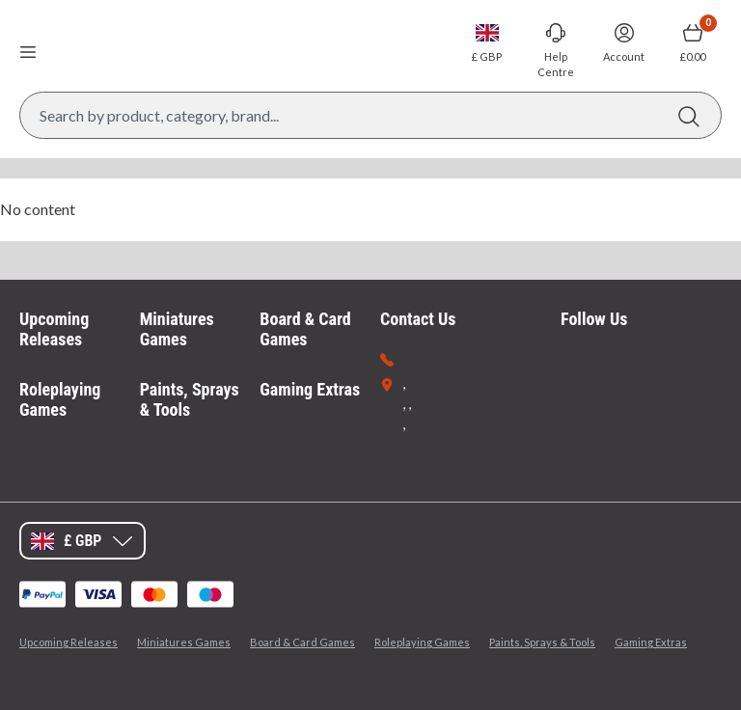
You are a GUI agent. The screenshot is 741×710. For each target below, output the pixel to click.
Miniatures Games (177, 329)
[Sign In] (623, 42)
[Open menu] (28, 51)
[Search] (688, 115)
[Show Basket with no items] (692, 42)
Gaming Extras (310, 389)
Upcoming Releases (54, 329)
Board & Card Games (305, 329)
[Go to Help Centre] (555, 50)
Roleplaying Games (59, 400)
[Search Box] (370, 115)
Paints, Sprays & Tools (189, 400)
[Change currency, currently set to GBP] (486, 42)
